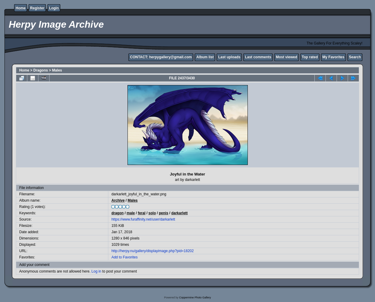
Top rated (310, 57)
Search (355, 57)
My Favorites (333, 57)
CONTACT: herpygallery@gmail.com (161, 57)
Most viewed (286, 57)
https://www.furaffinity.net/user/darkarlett (143, 219)
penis (163, 213)
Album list (205, 57)
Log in (96, 271)
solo (152, 213)
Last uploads (229, 57)
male (131, 213)
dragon (117, 213)
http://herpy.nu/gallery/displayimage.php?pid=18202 (152, 251)
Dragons (40, 70)
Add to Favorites (124, 257)
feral (141, 213)
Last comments (258, 57)
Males (57, 70)
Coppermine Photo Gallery (195, 297)
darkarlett (179, 213)
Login (54, 8)
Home (21, 8)
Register (37, 8)
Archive (117, 200)
